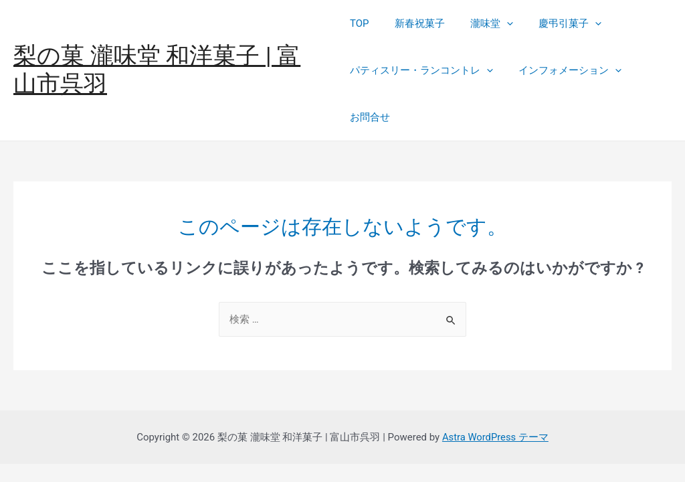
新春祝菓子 (414, 23)
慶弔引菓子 (553, 23)
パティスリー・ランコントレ (421, 70)
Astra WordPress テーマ (495, 437)
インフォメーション (564, 70)
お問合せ (370, 117)
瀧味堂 (481, 23)
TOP (359, 23)
